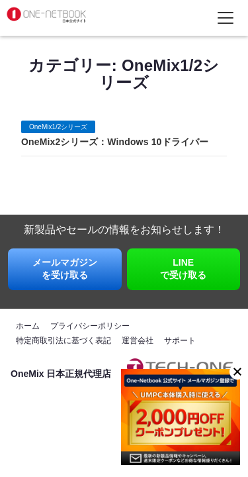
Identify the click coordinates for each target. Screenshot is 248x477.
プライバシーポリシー (90, 326)
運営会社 (137, 340)
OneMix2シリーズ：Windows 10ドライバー (114, 141)
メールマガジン (65, 269)
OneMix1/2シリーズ (58, 127)
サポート (180, 340)
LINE (184, 269)
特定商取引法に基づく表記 (63, 340)
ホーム (28, 326)
